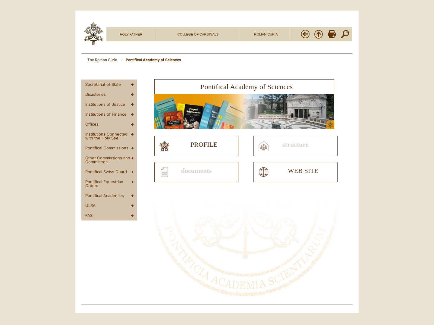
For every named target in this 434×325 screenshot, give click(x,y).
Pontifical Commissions (106, 147)
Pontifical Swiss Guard (106, 171)
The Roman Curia (102, 60)
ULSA (90, 205)
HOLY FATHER (131, 34)
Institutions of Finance (106, 114)
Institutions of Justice (105, 104)
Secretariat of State (103, 84)
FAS (89, 215)
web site (303, 171)
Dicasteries (95, 94)
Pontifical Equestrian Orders (104, 183)
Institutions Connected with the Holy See (106, 136)
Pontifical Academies (104, 195)
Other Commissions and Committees (107, 159)
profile (203, 145)
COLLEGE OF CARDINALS (198, 34)
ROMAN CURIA (266, 34)
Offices (92, 124)
